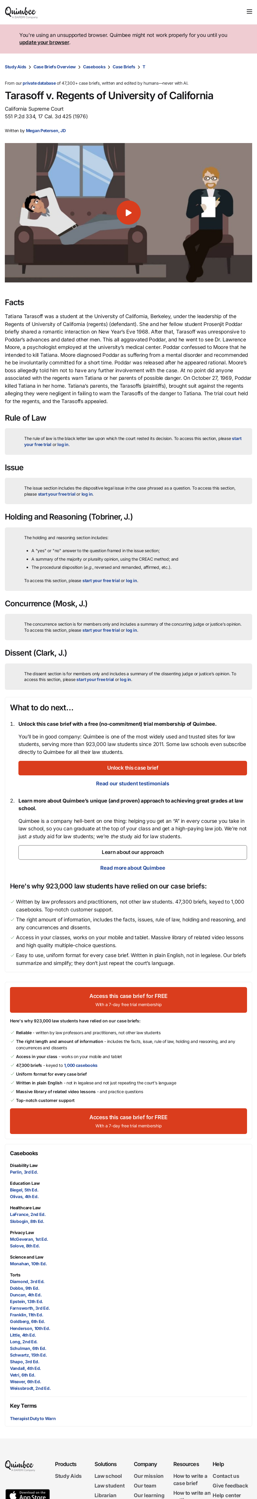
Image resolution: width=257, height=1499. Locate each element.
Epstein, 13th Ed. (26, 1301)
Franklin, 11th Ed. (26, 1314)
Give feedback (230, 1486)
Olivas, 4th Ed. (24, 1196)
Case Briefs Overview (55, 66)
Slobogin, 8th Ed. (27, 1221)
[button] (128, 212)
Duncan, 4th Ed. (26, 1294)
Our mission (149, 1476)
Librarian (106, 1495)
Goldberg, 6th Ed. (27, 1321)
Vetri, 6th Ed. (23, 1374)
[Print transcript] (246, 67)
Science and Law (26, 1256)
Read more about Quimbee (132, 868)
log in (63, 444)
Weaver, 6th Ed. (25, 1381)
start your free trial (56, 494)
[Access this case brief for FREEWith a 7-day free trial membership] (128, 1000)
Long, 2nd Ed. (24, 1341)
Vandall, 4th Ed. (25, 1368)
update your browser (44, 42)
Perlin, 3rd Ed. (24, 1172)
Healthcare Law (25, 1207)
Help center (227, 1495)
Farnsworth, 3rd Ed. (30, 1308)
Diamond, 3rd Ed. (27, 1281)
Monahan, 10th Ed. (28, 1263)
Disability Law (24, 1165)
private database (39, 83)
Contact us (226, 1476)
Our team (145, 1486)
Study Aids (15, 66)
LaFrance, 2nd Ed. (28, 1214)
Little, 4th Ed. (23, 1335)
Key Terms (23, 1406)
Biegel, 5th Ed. (24, 1189)
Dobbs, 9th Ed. (25, 1288)
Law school (108, 1476)
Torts (15, 1274)
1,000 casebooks (81, 1065)
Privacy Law (22, 1232)
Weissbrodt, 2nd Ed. (30, 1388)
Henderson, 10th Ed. (30, 1328)
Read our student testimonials (132, 783)
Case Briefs (124, 66)
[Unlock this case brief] (132, 768)
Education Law (25, 1183)
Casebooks (94, 66)
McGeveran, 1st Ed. (29, 1239)
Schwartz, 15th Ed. (28, 1354)
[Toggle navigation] (249, 11)
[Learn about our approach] (132, 852)
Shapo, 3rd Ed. (25, 1361)
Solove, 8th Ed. (25, 1245)
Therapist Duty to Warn (33, 1418)
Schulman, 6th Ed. (28, 1348)
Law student (110, 1486)
